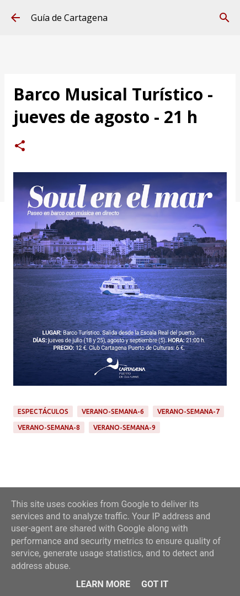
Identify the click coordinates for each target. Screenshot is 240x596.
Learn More (103, 584)
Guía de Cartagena (69, 18)
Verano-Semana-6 (113, 411)
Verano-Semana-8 (49, 427)
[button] (19, 147)
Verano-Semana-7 (188, 411)
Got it (154, 584)
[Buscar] (224, 17)
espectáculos (43, 411)
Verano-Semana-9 (124, 427)
